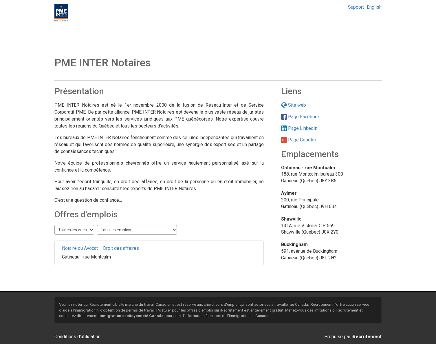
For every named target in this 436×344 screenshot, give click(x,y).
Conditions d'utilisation (77, 336)
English (374, 7)
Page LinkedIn (299, 128)
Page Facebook (300, 116)
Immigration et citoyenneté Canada (131, 315)
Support (356, 7)
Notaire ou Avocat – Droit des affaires (100, 248)
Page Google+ (299, 140)
